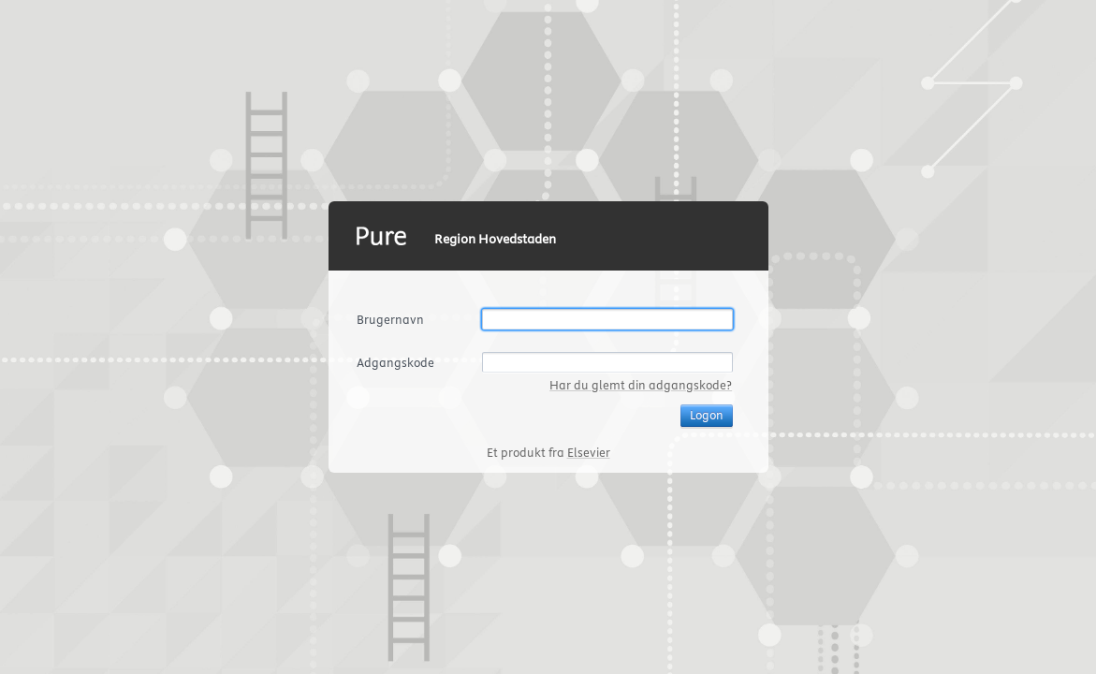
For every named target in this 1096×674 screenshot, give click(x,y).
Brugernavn (390, 319)
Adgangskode (395, 362)
